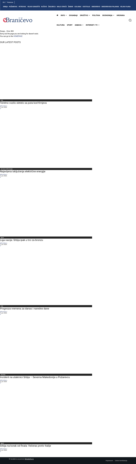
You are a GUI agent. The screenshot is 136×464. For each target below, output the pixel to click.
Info (2, 100)
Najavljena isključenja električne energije (22, 171)
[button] (130, 20)
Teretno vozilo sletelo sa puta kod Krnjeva (23, 102)
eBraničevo (3, 106)
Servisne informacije (7, 169)
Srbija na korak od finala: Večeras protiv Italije (25, 445)
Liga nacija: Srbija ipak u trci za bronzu (21, 240)
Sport (2, 237)
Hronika (3, 374)
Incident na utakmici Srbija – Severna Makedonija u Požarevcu (35, 377)
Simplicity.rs (29, 459)
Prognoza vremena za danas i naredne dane (24, 308)
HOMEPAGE (18, 36)
